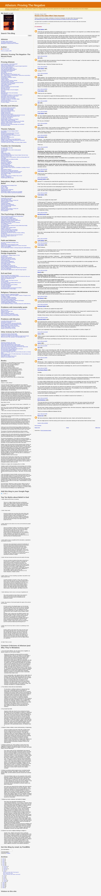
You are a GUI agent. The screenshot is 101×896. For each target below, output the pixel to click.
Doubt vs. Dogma (4, 187)
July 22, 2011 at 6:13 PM (42, 270)
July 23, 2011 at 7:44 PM (42, 357)
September (5, 868)
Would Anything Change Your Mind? (8, 221)
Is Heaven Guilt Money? (6, 286)
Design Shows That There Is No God (8, 259)
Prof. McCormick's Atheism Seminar (8, 350)
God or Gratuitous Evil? (5, 283)
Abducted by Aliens (5, 160)
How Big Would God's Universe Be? (8, 265)
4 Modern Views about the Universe (8, 258)
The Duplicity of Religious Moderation (8, 297)
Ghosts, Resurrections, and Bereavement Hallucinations (12, 216)
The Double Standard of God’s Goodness (9, 284)
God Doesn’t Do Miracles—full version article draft (11, 323)
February (5, 880)
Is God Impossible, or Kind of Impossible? (9, 64)
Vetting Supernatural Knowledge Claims (9, 185)
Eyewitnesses (3, 151)
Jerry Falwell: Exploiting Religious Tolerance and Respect (12, 300)
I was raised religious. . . (6, 136)
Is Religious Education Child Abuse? (8, 301)
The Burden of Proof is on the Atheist (8, 98)
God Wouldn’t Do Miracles (6, 322)
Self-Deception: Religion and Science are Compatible (11, 191)
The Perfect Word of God (6, 161)
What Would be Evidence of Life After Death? (10, 315)
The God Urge (4, 236)
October (5, 867)
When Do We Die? (4, 310)
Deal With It (3, 91)
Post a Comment (38, 425)
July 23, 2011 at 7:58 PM (42, 368)
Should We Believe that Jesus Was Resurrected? (11, 172)
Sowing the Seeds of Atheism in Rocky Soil (9, 200)
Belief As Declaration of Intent (7, 209)
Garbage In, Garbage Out (6, 176)
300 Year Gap (3, 174)
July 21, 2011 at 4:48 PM (42, 111)
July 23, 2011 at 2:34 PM (42, 345)
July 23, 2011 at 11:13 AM (43, 317)
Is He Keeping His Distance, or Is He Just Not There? (11, 94)
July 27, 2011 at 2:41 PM (42, 413)
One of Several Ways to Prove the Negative (9, 89)
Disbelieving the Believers (6, 163)
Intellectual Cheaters (5, 85)
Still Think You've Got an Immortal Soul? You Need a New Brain (13, 309)
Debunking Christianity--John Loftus (8, 342)
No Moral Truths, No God (6, 118)
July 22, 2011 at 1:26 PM (42, 192)
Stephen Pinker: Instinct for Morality (8, 120)
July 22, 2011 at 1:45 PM (42, 212)
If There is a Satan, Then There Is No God (9, 280)
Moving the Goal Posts (5, 87)
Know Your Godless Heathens (7, 67)
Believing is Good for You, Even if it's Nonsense (10, 222)
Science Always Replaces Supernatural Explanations (11, 192)
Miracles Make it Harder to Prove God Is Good (10, 326)
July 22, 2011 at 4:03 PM (42, 238)
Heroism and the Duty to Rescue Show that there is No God (13, 115)
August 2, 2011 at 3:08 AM (43, 423)
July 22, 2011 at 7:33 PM (42, 296)
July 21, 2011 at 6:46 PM (42, 123)
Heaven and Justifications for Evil (7, 278)
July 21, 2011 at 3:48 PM (42, 100)
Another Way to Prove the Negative (8, 83)
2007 (3, 886)
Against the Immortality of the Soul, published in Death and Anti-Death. (15, 335)
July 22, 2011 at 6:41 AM (42, 169)
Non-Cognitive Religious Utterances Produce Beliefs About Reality (14, 225)
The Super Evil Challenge (6, 285)
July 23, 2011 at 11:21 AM (43, 331)
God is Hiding (3, 72)
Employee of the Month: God (6, 311)
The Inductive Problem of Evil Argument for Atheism (11, 287)
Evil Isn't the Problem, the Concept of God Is (10, 275)
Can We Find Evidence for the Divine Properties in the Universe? (14, 267)
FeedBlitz (8, 853)
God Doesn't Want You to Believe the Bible (9, 159)
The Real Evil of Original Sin (6, 165)
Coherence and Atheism (6, 100)
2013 (3, 862)
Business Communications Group (7, 357)
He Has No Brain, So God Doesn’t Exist (9, 101)
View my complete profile (6, 50)
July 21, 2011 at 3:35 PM (42, 89)
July (4, 871)
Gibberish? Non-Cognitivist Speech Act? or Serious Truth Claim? (14, 245)
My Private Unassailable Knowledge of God (9, 242)
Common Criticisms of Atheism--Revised (9, 80)
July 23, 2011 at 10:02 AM (43, 304)
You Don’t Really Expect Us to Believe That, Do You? (11, 175)
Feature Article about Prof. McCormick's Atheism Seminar (12, 345)
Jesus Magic (3, 158)
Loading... (3, 58)
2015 (3, 860)
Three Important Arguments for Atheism (9, 69)
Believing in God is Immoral (6, 123)
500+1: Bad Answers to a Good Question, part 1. (10, 74)
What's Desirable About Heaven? (7, 166)
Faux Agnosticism (4, 202)
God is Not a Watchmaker (6, 268)
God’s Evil (3, 279)
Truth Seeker (41, 29)
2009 (3, 883)
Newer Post (37, 427)
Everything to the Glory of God (7, 141)
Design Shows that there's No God (8, 262)
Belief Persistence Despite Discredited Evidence (10, 135)
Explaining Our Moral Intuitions (7, 114)
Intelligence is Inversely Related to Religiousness (10, 220)
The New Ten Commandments (7, 117)
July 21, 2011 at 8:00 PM (42, 135)
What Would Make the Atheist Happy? (8, 288)
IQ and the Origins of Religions (7, 217)
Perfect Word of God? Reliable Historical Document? (11, 171)
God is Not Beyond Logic (6, 199)
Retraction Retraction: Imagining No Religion (10, 294)
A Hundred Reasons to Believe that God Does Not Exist (12, 82)
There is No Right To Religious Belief (8, 299)
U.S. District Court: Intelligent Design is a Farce (10, 255)
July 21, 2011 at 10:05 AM (43, 73)
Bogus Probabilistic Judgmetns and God (9, 266)
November (5, 866)
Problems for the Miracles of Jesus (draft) (9, 334)
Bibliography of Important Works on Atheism (9, 43)
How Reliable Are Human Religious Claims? (9, 130)
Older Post (97, 427)
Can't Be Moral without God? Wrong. (8, 107)
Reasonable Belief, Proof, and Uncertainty (9, 92)
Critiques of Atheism (5, 79)
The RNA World (4, 256)
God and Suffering (4, 281)
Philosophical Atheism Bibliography (8, 70)
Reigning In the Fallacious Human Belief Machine (11, 139)
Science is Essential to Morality (7, 109)
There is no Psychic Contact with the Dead (9, 314)
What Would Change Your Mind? (7, 81)
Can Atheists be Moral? (5, 125)
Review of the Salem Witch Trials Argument (49, 15)
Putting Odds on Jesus (5, 153)
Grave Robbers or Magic (6, 173)
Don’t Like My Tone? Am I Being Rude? (9, 298)
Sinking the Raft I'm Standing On (7, 204)
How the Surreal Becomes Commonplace (9, 229)
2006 (3, 887)
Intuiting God (3, 243)
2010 (3, 882)
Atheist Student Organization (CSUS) (8, 343)
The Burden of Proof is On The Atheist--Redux (10, 99)
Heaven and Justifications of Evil (7, 137)
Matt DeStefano (42, 400)
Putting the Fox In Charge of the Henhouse (9, 170)
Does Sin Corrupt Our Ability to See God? (9, 230)
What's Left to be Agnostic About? (7, 65)
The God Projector (4, 224)
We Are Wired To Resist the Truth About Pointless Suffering (12, 232)
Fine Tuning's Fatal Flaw (6, 264)
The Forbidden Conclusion (6, 223)
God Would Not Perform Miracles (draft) (9, 333)
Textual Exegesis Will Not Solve (7, 177)
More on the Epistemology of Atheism (8, 205)
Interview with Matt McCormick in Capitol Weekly (10, 344)
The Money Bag (4, 148)
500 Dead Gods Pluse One (6, 73)
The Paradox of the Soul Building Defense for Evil (11, 282)
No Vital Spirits (4, 186)
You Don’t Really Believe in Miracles (8, 327)
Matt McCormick (42, 214)
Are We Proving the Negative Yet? (8, 68)
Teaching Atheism (4, 78)
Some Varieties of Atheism (6, 84)
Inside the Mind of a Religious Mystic (8, 218)
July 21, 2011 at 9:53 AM (42, 66)
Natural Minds (4, 131)
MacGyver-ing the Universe (6, 257)
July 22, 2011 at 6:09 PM (42, 243)
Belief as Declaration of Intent (7, 201)
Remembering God (5, 226)
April (4, 877)
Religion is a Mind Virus (5, 228)
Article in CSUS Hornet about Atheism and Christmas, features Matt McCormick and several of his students (14, 347)
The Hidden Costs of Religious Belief (8, 227)
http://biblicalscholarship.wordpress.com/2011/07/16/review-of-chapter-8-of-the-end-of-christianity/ (56, 19)
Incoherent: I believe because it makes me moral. (11, 122)
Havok (39, 149)
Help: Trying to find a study (8, 873)
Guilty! (2, 152)
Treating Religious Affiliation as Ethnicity (9, 302)
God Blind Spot (4, 233)
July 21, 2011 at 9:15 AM (42, 56)
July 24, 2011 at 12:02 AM (43, 398)
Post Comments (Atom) (46, 430)
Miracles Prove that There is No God (8, 328)
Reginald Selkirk (42, 179)
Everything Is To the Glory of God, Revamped (10, 133)
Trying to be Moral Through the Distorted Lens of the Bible (12, 121)
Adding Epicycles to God (6, 190)
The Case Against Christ (6, 154)
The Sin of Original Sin (5, 164)
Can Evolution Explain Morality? (7, 108)
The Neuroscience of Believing (7, 189)
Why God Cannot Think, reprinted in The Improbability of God (13, 337)
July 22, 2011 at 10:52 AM (43, 177)
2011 (3, 865)
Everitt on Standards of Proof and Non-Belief (10, 86)
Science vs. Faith (4, 188)
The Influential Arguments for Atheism (8, 42)
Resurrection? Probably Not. (6, 162)
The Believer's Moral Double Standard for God (10, 116)
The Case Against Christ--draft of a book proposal (11, 149)
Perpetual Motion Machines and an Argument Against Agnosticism (14, 66)
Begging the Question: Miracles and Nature (9, 325)
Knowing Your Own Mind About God (8, 231)
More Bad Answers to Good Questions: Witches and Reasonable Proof (15, 157)
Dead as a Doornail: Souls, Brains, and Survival (11, 874)
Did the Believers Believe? (6, 169)
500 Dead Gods (4, 93)
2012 (3, 863)
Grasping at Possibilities (6, 203)
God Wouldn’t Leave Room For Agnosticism (9, 95)
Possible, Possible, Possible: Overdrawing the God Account (13, 140)
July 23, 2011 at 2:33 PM (42, 341)
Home (67, 427)
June (4, 875)
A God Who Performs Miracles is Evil (8, 321)
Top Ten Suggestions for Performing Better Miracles (11, 324)
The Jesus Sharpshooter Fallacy (7, 134)
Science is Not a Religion (6, 246)
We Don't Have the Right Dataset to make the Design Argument (13, 269)
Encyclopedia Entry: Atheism (6, 71)
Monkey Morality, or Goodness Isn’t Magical (9, 119)
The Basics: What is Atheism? (7, 41)
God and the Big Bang (5, 260)
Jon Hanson (41, 298)
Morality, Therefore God (5, 112)
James (39, 333)
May (4, 876)
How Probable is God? (5, 263)
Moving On (3, 90)
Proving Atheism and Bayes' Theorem (8, 77)
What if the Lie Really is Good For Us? (8, 235)
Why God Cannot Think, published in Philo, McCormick (12, 348)
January (5, 881)
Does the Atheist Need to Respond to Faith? (9, 244)
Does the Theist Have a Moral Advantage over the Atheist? (12, 124)
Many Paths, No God (5, 88)
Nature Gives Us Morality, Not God (8, 110)
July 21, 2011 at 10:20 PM (43, 147)
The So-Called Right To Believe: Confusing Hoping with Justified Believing (15, 247)
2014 (3, 861)
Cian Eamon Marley (43, 370)
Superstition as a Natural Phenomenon (8, 356)
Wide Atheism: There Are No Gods (8, 97)
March (4, 879)
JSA (39, 58)
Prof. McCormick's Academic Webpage (8, 349)
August (4, 869)
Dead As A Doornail (5, 312)
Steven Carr (41, 415)
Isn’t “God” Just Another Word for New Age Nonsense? (12, 234)
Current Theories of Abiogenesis (7, 261)
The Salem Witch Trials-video (7, 147)
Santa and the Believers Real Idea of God (9, 219)
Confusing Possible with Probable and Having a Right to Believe (13, 142)
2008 (3, 885)
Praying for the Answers (5, 111)
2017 (3, 858)
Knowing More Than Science (6, 198)
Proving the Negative (5, 102)
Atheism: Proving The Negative (25, 5)
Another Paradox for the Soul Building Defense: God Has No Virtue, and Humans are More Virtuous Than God (15, 277)
